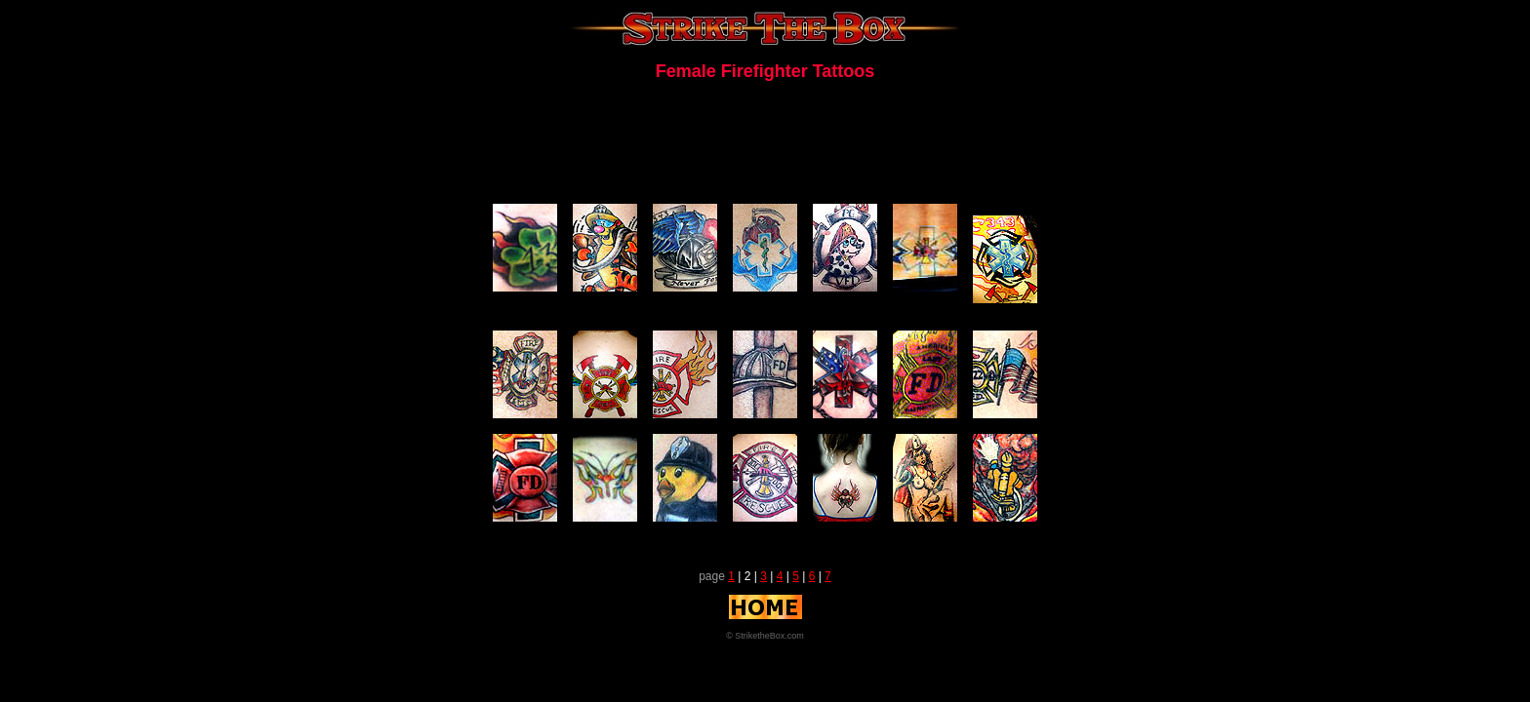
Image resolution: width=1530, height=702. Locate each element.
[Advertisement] (765, 140)
